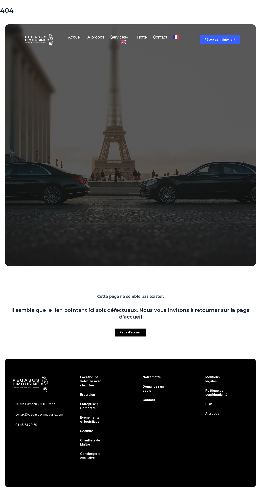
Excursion (87, 395)
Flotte (142, 37)
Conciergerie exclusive (90, 456)
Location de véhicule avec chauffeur (91, 381)
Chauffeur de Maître (90, 442)
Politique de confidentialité (216, 393)
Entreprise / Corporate (89, 406)
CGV (208, 404)
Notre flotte (152, 377)
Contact (160, 37)
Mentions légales (212, 379)
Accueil (74, 37)
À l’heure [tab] (89, 151)
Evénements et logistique (90, 420)
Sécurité (86, 431)
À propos (95, 37)
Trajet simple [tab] (44, 151)
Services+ (119, 37)
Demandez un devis (153, 389)
